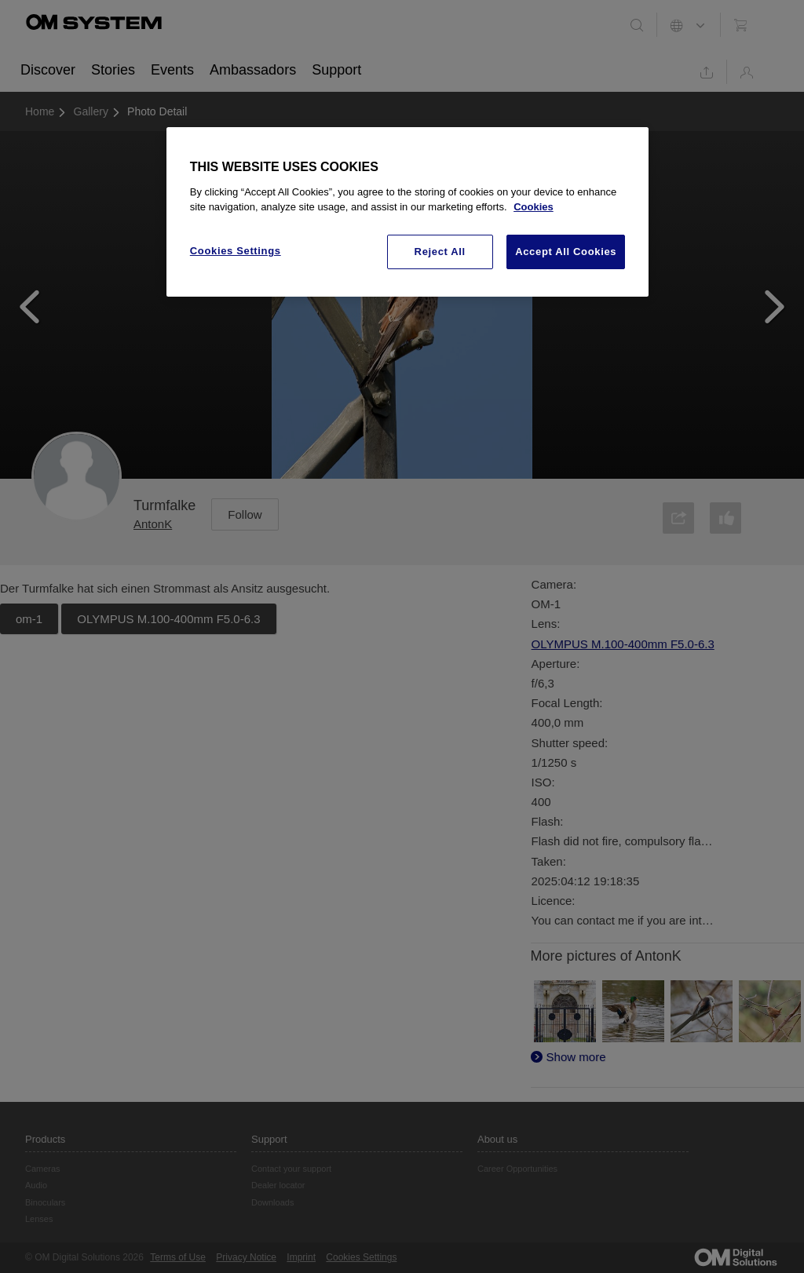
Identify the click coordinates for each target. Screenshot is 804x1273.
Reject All (440, 251)
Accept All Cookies (565, 251)
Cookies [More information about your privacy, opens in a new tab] (533, 207)
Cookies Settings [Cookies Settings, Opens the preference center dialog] (235, 251)
